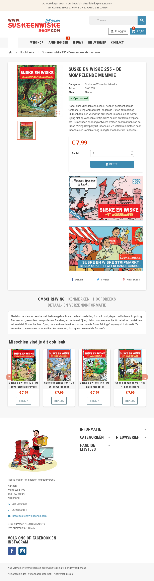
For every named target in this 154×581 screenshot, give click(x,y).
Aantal (75, 153)
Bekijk (23, 400)
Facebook (12, 551)
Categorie (74, 84)
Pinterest (131, 279)
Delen (77, 279)
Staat (72, 92)
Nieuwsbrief (97, 42)
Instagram (22, 551)
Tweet (103, 279)
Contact (117, 42)
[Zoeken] (117, 20)
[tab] (51, 299)
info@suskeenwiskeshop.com (29, 515)
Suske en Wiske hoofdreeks (101, 84)
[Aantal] (110, 153)
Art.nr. (72, 88)
